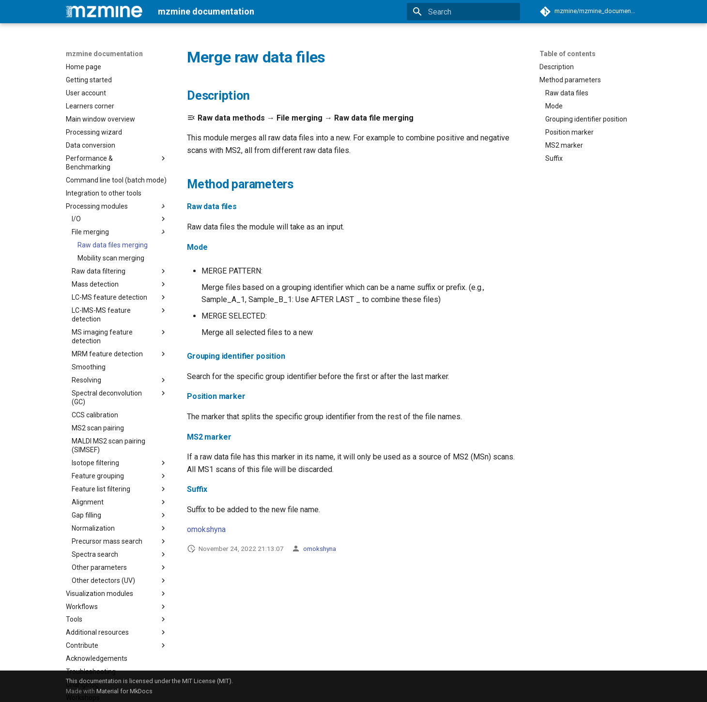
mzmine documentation (104, 54)
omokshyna (206, 529)
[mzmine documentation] (104, 11)
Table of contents (567, 54)
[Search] (463, 11)
